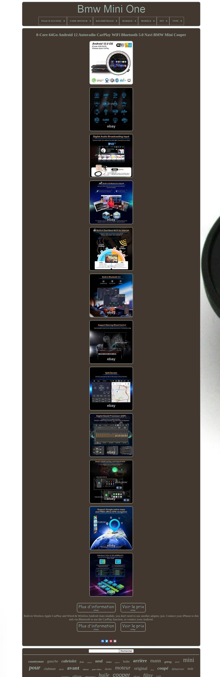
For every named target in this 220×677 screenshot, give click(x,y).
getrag (168, 661)
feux (152, 670)
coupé (163, 668)
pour (34, 667)
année (89, 662)
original (140, 668)
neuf (99, 661)
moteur (123, 667)
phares (117, 662)
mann (155, 660)
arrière (140, 660)
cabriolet (68, 661)
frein (82, 662)
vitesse (86, 669)
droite (108, 669)
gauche (52, 661)
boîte (126, 661)
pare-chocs (96, 669)
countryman (36, 661)
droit (61, 669)
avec (177, 662)
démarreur (178, 669)
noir (190, 669)
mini (188, 660)
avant (73, 668)
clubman (50, 669)
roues (109, 662)
